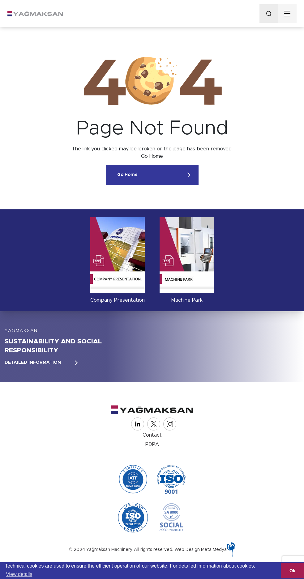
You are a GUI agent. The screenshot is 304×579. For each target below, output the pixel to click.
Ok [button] (292, 570)
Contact (152, 435)
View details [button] (19, 574)
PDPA (152, 444)
